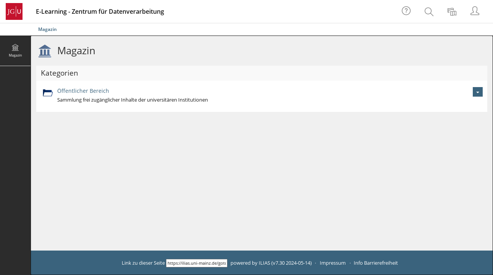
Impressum (333, 263)
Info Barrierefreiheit (376, 263)
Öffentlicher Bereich (83, 90)
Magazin (47, 29)
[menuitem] (430, 11)
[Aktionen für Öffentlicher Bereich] (478, 92)
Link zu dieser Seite (143, 263)
